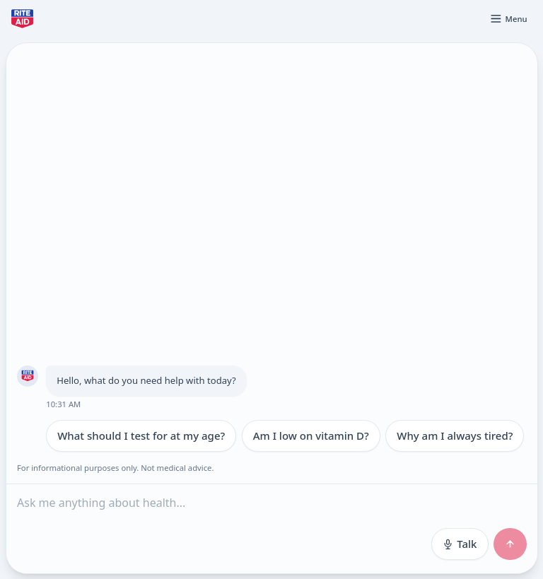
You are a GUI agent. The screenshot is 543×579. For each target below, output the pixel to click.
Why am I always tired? (455, 435)
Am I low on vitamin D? (310, 435)
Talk (459, 544)
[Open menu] (508, 18)
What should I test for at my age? (141, 435)
